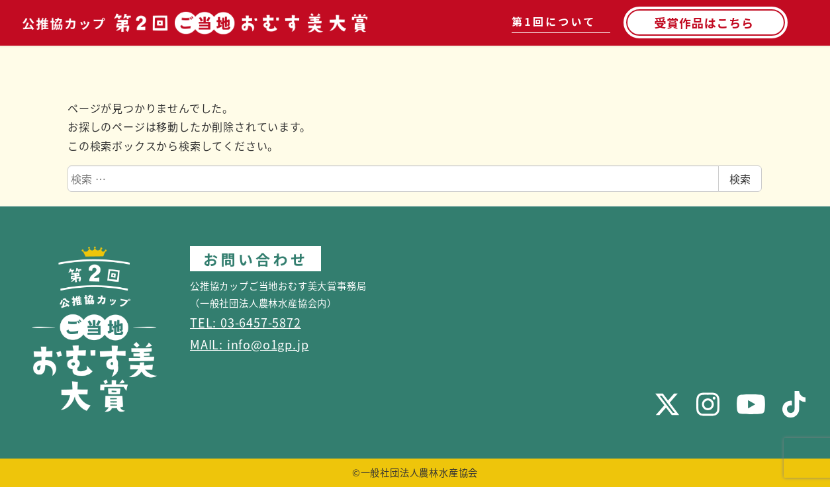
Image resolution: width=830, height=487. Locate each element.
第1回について (554, 21)
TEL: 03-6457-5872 (245, 322)
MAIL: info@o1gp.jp (249, 344)
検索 (740, 179)
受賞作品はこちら (703, 22)
